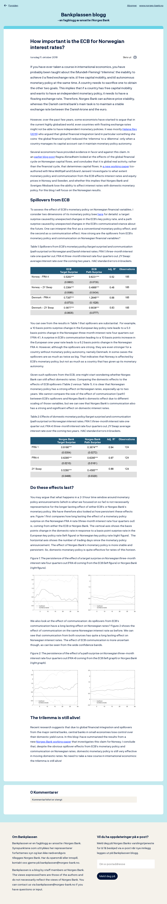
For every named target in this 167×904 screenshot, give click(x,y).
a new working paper (116, 166)
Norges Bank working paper (53, 742)
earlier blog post (44, 157)
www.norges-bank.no (151, 5)
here (100, 214)
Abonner (132, 5)
